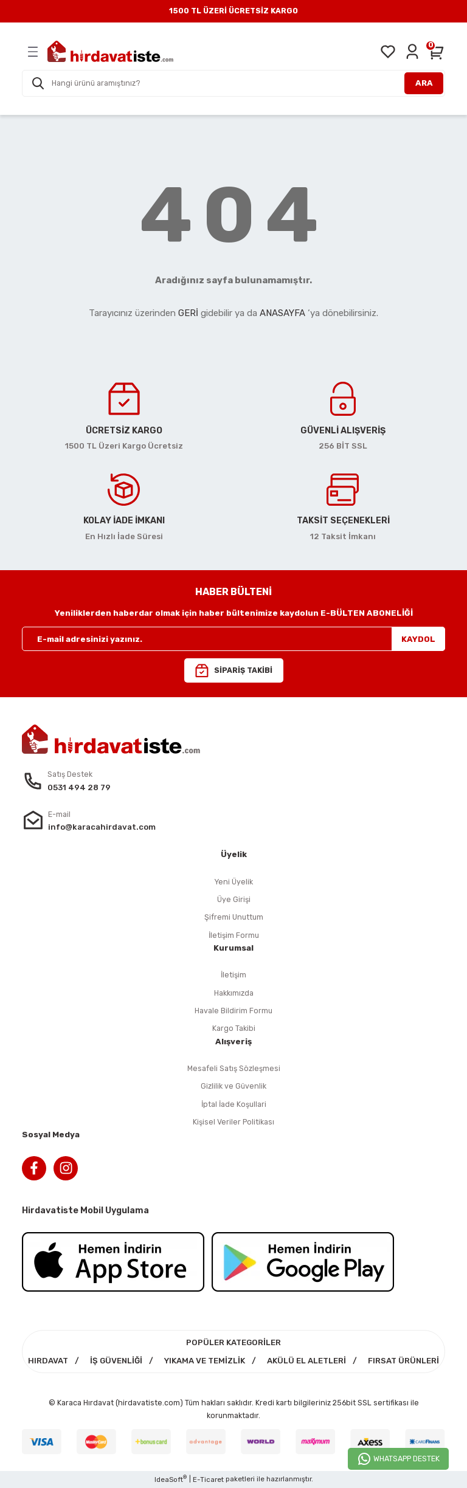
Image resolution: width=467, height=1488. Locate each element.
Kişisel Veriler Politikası (233, 1121)
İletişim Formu (234, 935)
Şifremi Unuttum (233, 916)
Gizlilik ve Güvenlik (233, 1085)
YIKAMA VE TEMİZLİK (204, 1360)
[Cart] (436, 51)
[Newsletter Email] (233, 639)
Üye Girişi (234, 899)
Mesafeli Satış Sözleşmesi (233, 1068)
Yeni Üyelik (233, 881)
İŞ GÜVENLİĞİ (116, 1360)
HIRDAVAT (48, 1360)
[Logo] (110, 51)
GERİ (188, 313)
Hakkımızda (234, 992)
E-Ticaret (208, 1479)
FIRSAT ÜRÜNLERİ (403, 1360)
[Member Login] (412, 51)
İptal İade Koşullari (233, 1104)
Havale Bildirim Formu (233, 1010)
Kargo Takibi (233, 1028)
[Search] (233, 83)
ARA (424, 83)
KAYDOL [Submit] (418, 639)
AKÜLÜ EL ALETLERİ (306, 1360)
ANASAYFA (282, 313)
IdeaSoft (170, 1479)
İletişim (233, 974)
